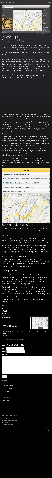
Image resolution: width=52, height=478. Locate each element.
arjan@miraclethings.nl (10, 420)
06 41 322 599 (7, 418)
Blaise (10, 66)
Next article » (18, 339)
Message (5, 354)
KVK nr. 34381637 (45, 428)
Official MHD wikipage (7, 388)
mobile (4, 313)
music (4, 320)
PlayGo (6, 114)
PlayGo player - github (7, 385)
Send (4, 376)
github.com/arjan (8, 424)
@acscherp (7, 422)
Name (4, 349)
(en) (49, 430)
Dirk (3, 64)
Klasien (27, 62)
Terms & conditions (43, 430)
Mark (25, 64)
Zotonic (4, 315)
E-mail (4, 352)
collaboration (6, 318)
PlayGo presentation (7, 400)
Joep (29, 64)
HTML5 (4, 311)
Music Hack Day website (8, 394)
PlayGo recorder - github (8, 383)
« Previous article (8, 339)
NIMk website (5, 391)
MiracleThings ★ (7, 2)
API (3, 309)
